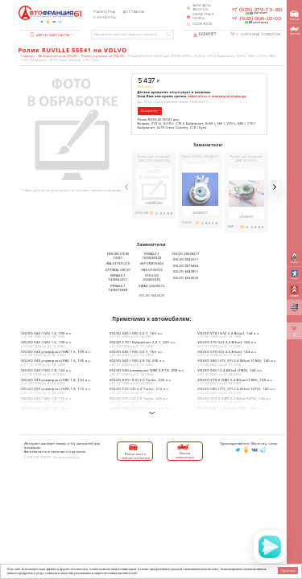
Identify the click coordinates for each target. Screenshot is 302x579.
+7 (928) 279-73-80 (257, 9)
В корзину (149, 111)
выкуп (295, 15)
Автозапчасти (50, 35)
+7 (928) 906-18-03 (256, 18)
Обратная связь (203, 16)
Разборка (104, 12)
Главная (27, 56)
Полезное (202, 24)
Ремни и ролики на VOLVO (102, 56)
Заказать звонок (202, 7)
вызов (295, 31)
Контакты (104, 17)
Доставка (133, 12)
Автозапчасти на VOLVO (58, 56)
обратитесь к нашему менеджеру (217, 96)
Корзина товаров (258, 34)
